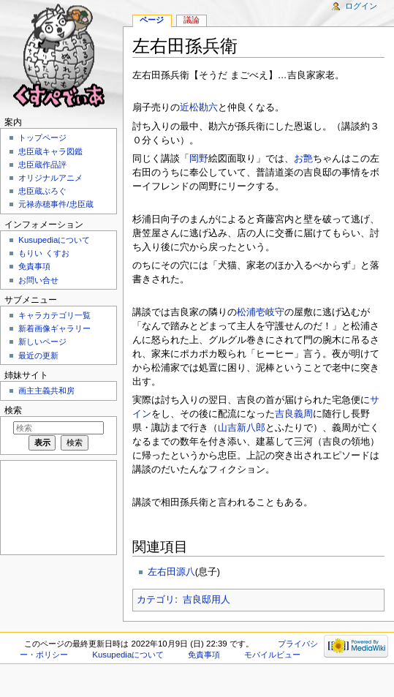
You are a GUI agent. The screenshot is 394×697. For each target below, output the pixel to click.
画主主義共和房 (46, 390)
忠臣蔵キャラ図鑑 (50, 151)
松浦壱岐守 (260, 312)
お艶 (303, 159)
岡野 (198, 159)
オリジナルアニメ (50, 177)
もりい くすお (43, 253)
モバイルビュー (272, 654)
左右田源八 (171, 572)
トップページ (42, 137)
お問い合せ (38, 280)
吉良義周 (294, 414)
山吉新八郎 (241, 428)
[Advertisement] (57, 506)
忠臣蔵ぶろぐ (42, 191)
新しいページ (42, 341)
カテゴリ (156, 600)
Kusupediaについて (54, 240)
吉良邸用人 (206, 600)
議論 (191, 19)
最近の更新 (38, 355)
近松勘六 (199, 107)
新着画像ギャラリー (54, 328)
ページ (152, 19)
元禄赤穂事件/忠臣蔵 (55, 204)
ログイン (361, 5)
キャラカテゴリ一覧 (54, 315)
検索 (13, 410)
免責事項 (34, 266)
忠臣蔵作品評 (42, 164)
